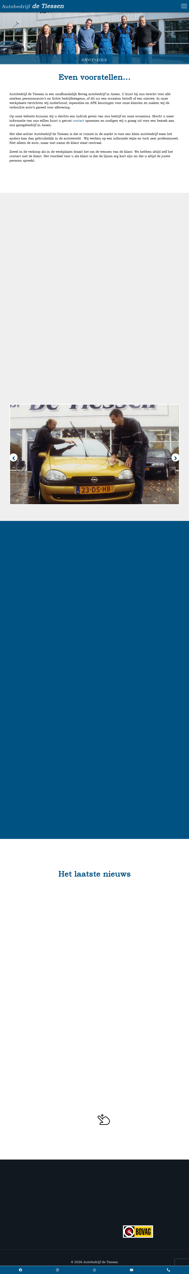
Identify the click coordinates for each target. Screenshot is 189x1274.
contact (78, 120)
